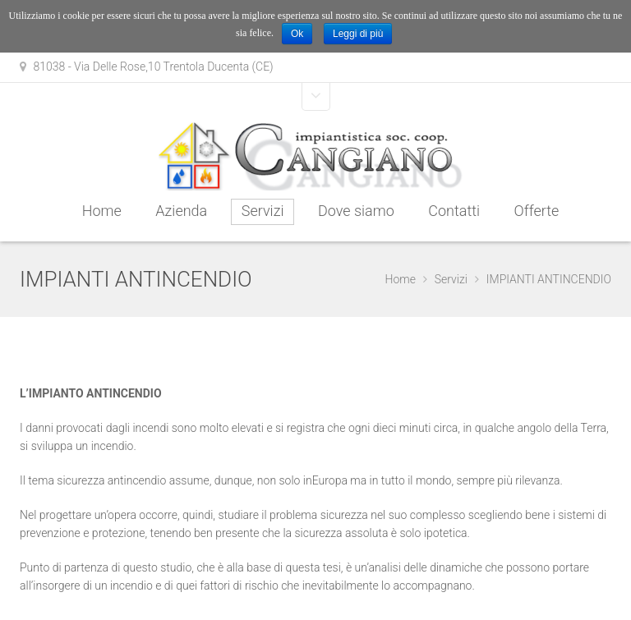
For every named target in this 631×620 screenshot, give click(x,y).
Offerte (537, 210)
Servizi (263, 210)
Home (102, 210)
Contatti (454, 210)
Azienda (181, 210)
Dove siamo (356, 210)
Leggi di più (358, 33)
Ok (297, 33)
